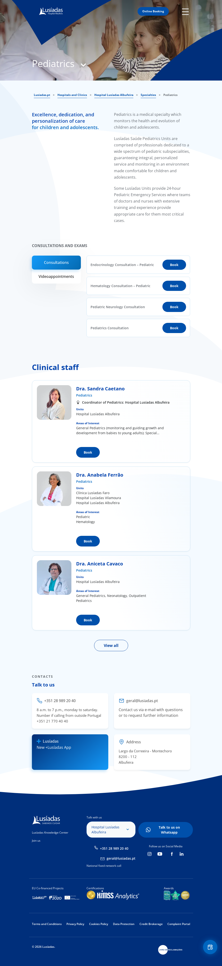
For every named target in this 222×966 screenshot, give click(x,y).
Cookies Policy (98, 924)
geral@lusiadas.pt (121, 858)
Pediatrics (84, 395)
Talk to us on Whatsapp (169, 830)
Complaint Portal (178, 924)
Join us (36, 841)
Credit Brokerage (151, 924)
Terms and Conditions (47, 924)
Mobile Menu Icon (186, 11)
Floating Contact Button (210, 947)
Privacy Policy (75, 924)
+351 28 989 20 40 (114, 848)
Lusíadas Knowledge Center (50, 833)
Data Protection (124, 924)
